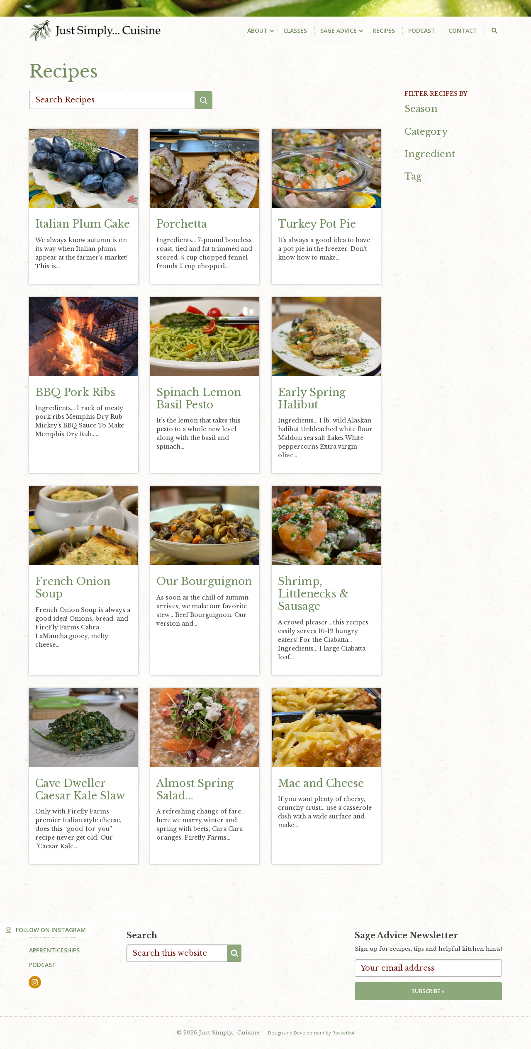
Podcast (42, 965)
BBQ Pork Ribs (75, 392)
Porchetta (181, 224)
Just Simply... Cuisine (95, 30)
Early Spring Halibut (312, 398)
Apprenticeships (54, 950)
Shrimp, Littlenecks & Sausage (313, 594)
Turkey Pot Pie (317, 224)
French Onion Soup (72, 588)
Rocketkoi (343, 1033)
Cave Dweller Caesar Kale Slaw (80, 789)
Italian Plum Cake (82, 224)
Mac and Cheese (321, 783)
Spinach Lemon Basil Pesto (198, 398)
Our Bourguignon (204, 581)
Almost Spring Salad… (195, 789)
